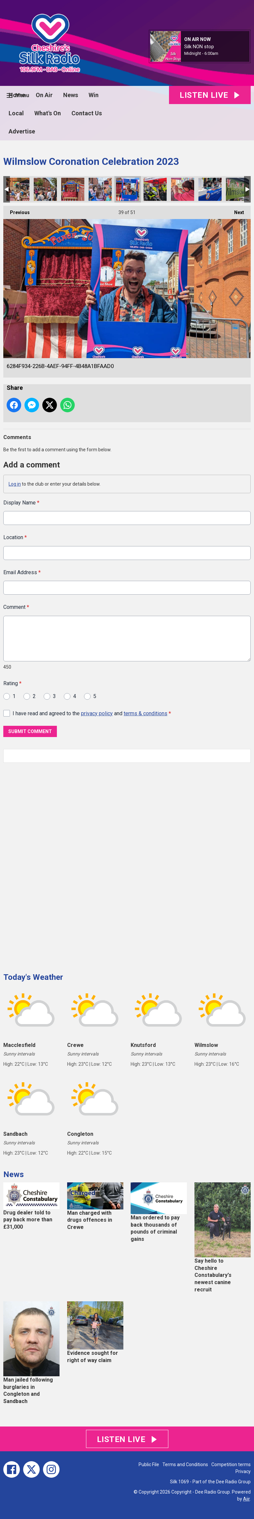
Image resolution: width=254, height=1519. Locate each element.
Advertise (22, 131)
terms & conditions (145, 713)
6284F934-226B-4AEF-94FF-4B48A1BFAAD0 (127, 189)
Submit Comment (30, 731)
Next (236, 210)
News (70, 95)
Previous (16, 210)
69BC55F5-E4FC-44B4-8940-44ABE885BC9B (72, 189)
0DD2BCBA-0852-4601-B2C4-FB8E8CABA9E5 (210, 189)
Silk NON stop (199, 47)
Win (94, 95)
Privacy (243, 1471)
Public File (149, 1464)
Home (17, 95)
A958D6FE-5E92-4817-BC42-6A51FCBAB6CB (100, 189)
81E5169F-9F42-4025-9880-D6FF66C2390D (237, 189)
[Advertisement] (53, 865)
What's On (47, 113)
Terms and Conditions (185, 1464)
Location (15, 537)
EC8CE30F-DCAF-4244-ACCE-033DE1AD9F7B (182, 189)
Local (16, 113)
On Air (44, 95)
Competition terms (231, 1464)
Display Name (21, 503)
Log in (15, 484)
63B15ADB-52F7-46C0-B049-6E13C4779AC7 (45, 189)
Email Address (22, 572)
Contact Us (86, 113)
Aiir (246, 1498)
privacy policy (97, 713)
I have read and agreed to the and (92, 713)
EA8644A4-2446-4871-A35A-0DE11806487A (17, 189)
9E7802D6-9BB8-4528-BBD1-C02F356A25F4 (155, 189)
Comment (16, 607)
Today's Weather (33, 977)
